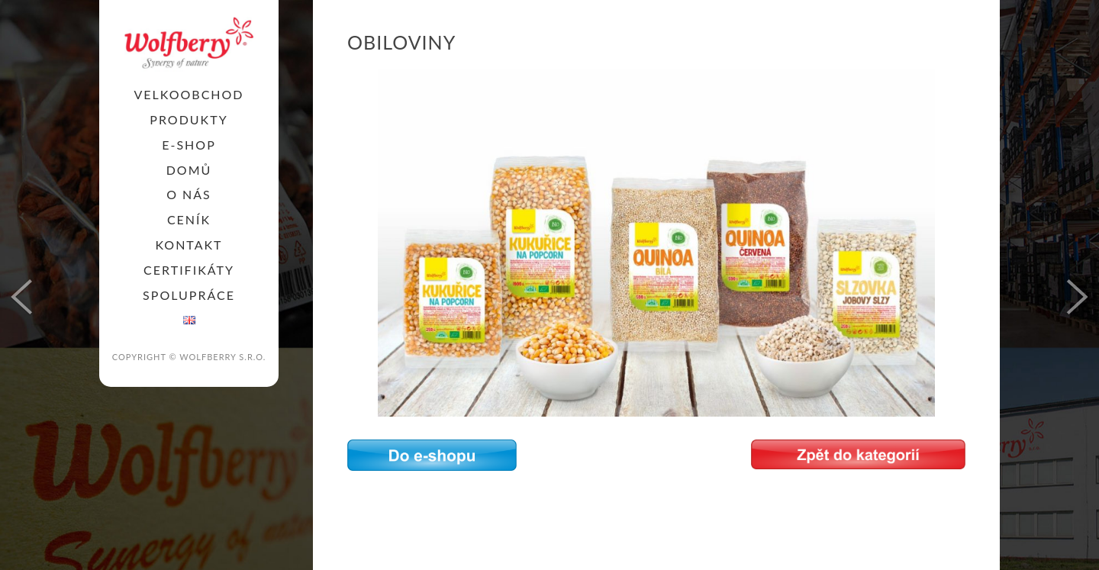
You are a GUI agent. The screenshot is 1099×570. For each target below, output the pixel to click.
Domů (189, 170)
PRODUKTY (188, 119)
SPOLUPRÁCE (189, 295)
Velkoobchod (188, 94)
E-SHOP (189, 144)
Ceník (189, 219)
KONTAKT (188, 244)
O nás (188, 194)
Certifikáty (188, 269)
